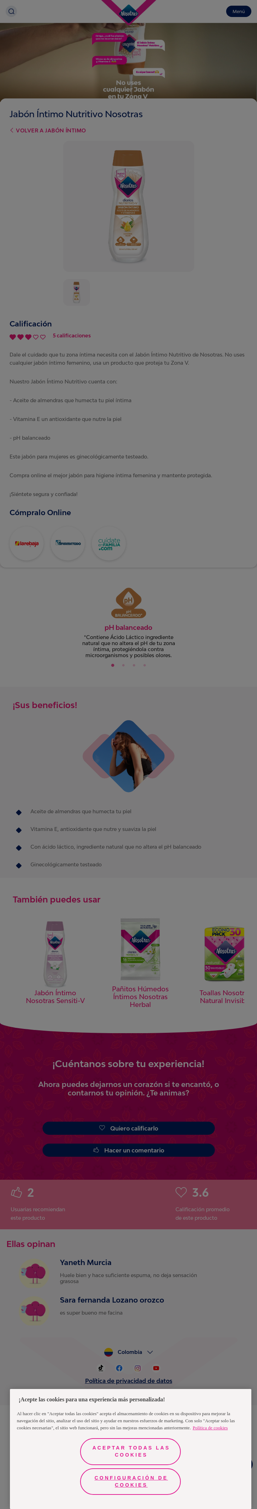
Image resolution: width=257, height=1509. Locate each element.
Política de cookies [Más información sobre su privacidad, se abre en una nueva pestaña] (210, 1427)
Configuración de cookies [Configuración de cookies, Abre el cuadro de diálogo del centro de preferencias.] (131, 1481)
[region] (131, 1449)
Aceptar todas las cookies (131, 1451)
